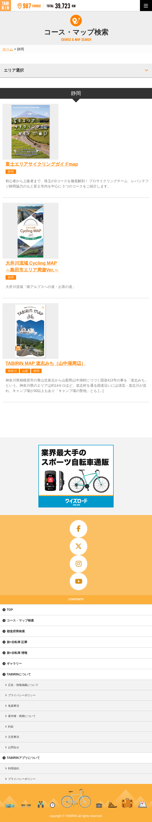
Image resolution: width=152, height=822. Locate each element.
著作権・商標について (22, 715)
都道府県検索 (16, 631)
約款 (11, 726)
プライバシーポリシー (22, 695)
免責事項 (13, 705)
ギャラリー (14, 663)
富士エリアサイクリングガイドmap (42, 164)
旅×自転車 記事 (17, 642)
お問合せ (13, 747)
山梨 (25, 371)
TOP (10, 609)
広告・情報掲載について (23, 684)
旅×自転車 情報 (17, 653)
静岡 (11, 171)
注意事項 (13, 736)
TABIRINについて (19, 674)
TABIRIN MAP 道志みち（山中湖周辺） (46, 363)
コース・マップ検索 (20, 620)
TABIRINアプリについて (23, 758)
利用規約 (13, 768)
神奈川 (12, 371)
